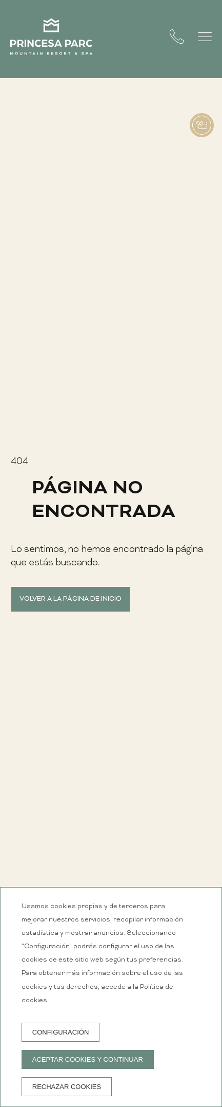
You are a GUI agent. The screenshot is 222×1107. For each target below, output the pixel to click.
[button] (205, 37)
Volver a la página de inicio (70, 599)
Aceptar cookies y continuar (87, 1059)
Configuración (60, 1032)
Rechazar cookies (66, 1087)
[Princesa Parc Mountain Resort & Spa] (51, 39)
